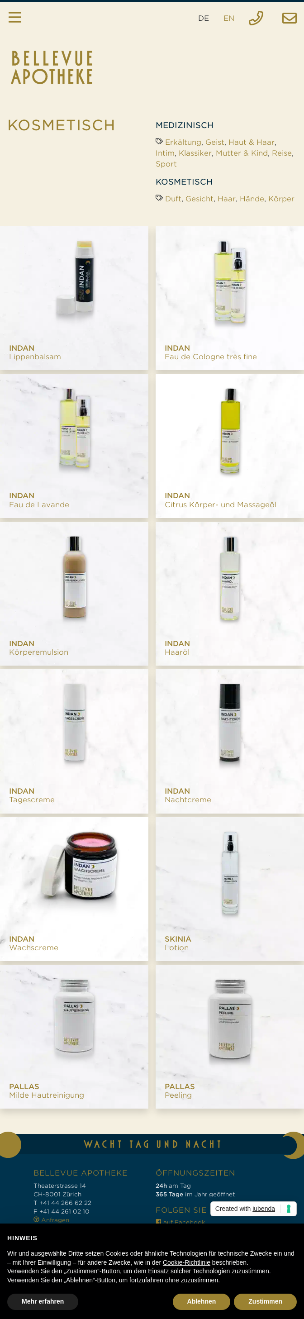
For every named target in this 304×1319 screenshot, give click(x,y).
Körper (281, 199)
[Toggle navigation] (15, 18)
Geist (214, 142)
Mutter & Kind (242, 153)
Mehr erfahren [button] (43, 1301)
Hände (252, 199)
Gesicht (199, 199)
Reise (282, 153)
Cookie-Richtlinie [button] (186, 1262)
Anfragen (51, 1220)
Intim (165, 153)
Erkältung (183, 142)
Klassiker (195, 153)
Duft (173, 199)
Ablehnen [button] (201, 1301)
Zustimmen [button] (265, 1301)
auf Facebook (180, 1222)
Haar (227, 199)
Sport (166, 164)
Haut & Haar (251, 142)
